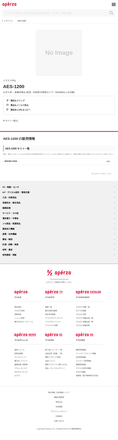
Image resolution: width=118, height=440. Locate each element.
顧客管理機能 (81, 349)
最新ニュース (19, 349)
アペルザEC (49, 340)
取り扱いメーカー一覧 (53, 349)
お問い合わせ (59, 421)
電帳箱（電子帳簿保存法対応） (88, 375)
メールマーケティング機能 (86, 353)
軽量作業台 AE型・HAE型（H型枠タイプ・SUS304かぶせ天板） (45, 92)
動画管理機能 (81, 364)
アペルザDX (80, 340)
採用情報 (59, 406)
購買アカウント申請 (52, 357)
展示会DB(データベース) (23, 321)
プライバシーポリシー (59, 411)
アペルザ (17, 297)
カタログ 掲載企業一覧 (84, 318)
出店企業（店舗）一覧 (53, 353)
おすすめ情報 (81, 310)
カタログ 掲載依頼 (83, 325)
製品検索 (17, 307)
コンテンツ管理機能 (83, 360)
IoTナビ (17, 375)
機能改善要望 (59, 397)
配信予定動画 (50, 314)
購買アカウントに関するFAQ (56, 364)
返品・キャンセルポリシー (55, 368)
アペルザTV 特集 (51, 325)
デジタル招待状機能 (83, 368)
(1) (10, 120)
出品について (50, 360)
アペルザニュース (21, 340)
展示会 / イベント (21, 360)
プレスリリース (20, 357)
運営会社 (59, 402)
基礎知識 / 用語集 (21, 364)
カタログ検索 (19, 310)
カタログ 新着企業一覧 (84, 321)
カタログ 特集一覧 (83, 307)
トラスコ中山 (9, 80)
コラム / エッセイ (21, 368)
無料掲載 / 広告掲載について (59, 392)
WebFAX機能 (81, 372)
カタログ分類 (81, 314)
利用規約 (59, 416)
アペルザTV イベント (53, 321)
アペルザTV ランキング (54, 318)
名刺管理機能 (81, 357)
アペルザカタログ (82, 297)
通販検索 (17, 314)
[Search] (59, 13)
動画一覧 (48, 307)
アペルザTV (49, 297)
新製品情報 (18, 353)
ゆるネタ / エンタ (21, 372)
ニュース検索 (19, 318)
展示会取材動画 (51, 310)
